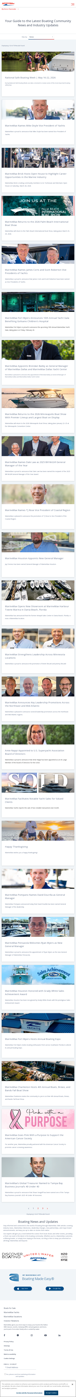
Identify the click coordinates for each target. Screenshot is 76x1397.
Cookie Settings (9, 1358)
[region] (38, 1389)
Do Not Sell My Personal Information (29, 1393)
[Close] (72, 1384)
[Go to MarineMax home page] (10, 4)
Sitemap (7, 1346)
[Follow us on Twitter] (18, 1335)
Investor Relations (11, 1321)
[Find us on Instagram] (32, 1335)
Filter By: (24, 37)
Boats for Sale (10, 1308)
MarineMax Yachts (11, 1312)
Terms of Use (8, 1350)
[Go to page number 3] (43, 1208)
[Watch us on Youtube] (45, 1335)
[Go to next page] (47, 1208)
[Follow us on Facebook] (4, 1335)
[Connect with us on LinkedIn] (59, 1335)
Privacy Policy (9, 1342)
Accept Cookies (51, 1393)
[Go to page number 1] (33, 1208)
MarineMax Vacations (13, 1316)
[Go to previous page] (28, 1208)
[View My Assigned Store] (9, 9)
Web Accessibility (10, 1354)
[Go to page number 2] (38, 1208)
